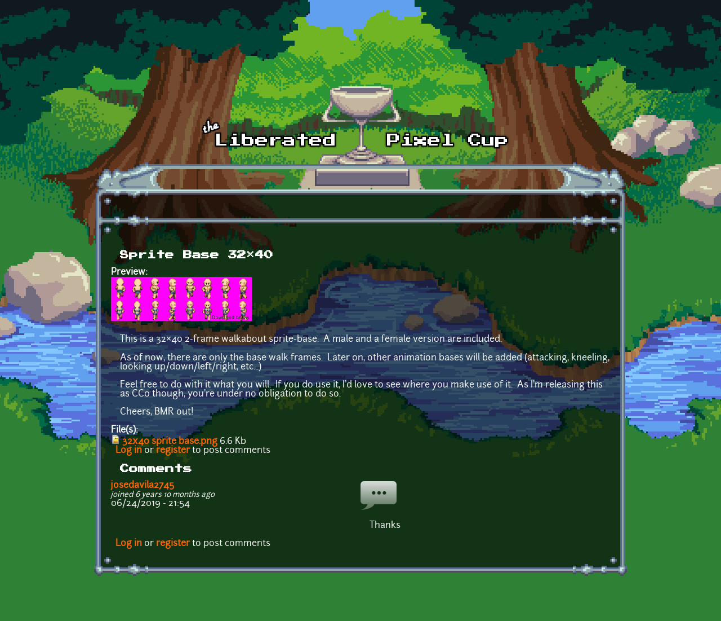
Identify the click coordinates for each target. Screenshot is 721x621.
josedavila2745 (142, 485)
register (173, 450)
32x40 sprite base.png (169, 441)
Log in (128, 450)
